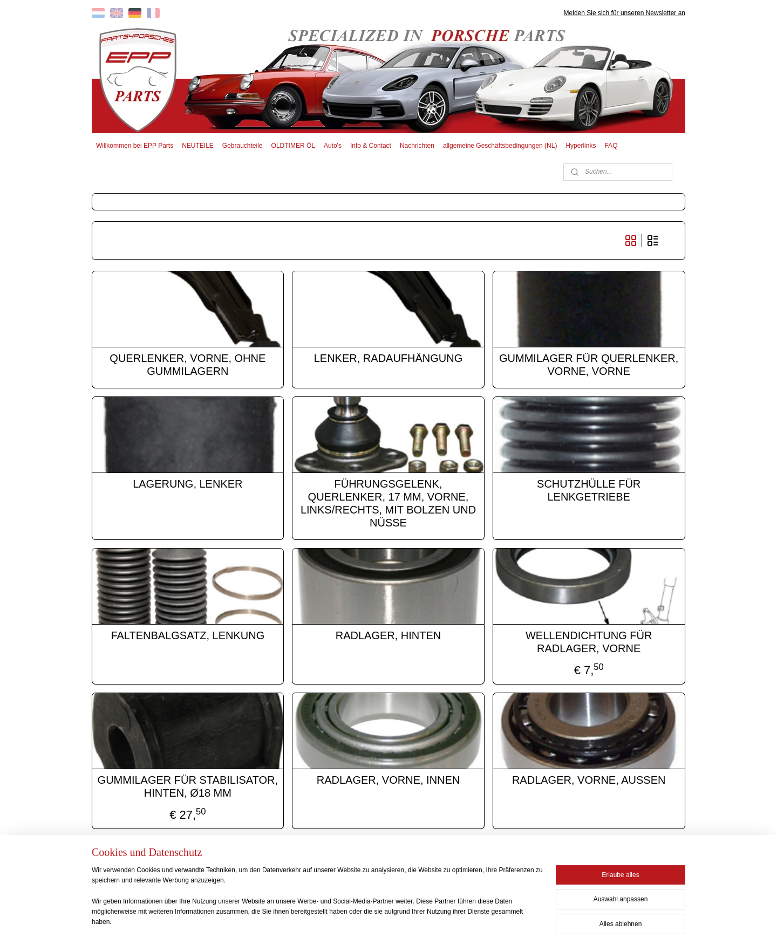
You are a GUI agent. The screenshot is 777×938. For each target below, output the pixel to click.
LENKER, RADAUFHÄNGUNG (388, 358)
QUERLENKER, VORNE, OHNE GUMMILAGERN (188, 364)
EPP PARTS (597, 867)
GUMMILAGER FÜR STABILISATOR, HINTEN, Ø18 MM (188, 786)
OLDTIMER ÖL (293, 145)
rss (371, 918)
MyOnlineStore (492, 918)
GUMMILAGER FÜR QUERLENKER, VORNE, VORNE (589, 364)
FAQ (610, 145)
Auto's (333, 145)
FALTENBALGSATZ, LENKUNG (188, 635)
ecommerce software (407, 918)
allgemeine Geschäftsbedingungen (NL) (500, 145)
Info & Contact (370, 145)
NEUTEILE (198, 145)
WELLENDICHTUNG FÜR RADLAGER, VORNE (589, 641)
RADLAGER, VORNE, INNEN (388, 780)
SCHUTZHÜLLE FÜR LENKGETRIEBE (589, 490)
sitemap (352, 918)
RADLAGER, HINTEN (388, 635)
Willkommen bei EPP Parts (134, 145)
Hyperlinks (580, 145)
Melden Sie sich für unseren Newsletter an (624, 13)
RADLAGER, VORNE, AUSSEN (589, 780)
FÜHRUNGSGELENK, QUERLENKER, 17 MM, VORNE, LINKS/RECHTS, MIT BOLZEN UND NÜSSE (388, 503)
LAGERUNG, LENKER (188, 484)
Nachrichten (417, 145)
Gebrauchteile (242, 145)
